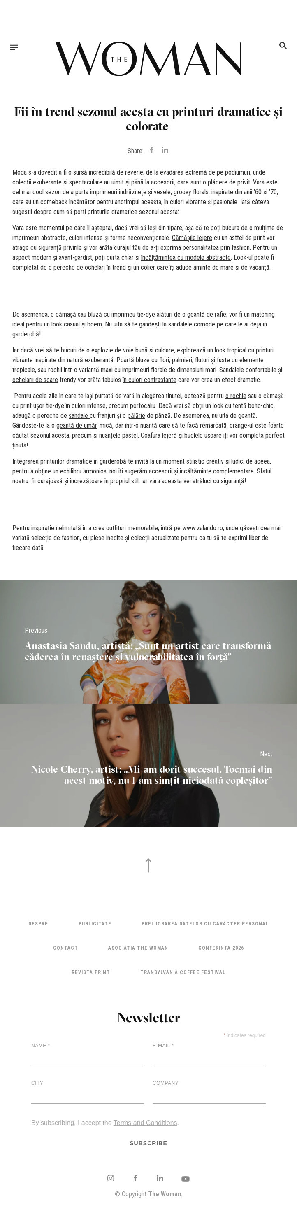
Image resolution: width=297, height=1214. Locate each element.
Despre (38, 924)
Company (166, 1083)
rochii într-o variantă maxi (80, 370)
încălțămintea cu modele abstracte (186, 257)
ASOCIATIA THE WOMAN (138, 948)
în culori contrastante (149, 380)
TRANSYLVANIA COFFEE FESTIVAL (182, 972)
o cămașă (63, 314)
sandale (78, 415)
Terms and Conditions (145, 1122)
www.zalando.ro (202, 528)
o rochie (235, 396)
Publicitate (95, 924)
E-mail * (163, 1045)
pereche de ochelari (79, 267)
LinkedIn (160, 1178)
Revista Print (91, 972)
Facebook (135, 1178)
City (37, 1083)
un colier (144, 267)
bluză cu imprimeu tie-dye (121, 314)
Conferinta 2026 (221, 948)
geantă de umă (75, 425)
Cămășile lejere (192, 238)
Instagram (110, 1178)
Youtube (185, 1179)
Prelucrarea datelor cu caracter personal (205, 924)
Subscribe (148, 1143)
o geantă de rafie (204, 314)
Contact (65, 948)
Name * (40, 1045)
